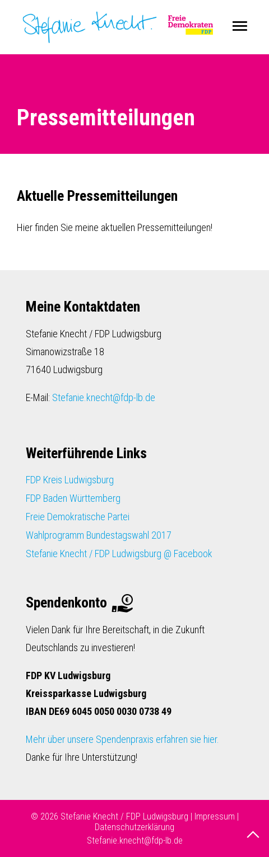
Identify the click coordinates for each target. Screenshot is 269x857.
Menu (240, 26)
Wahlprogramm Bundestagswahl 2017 (98, 535)
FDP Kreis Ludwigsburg (70, 480)
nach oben (254, 834)
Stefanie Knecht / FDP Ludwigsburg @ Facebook (119, 553)
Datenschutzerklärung (134, 827)
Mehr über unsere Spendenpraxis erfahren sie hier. (122, 739)
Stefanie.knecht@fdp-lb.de (103, 397)
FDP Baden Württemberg (73, 498)
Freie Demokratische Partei (77, 516)
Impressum (214, 816)
